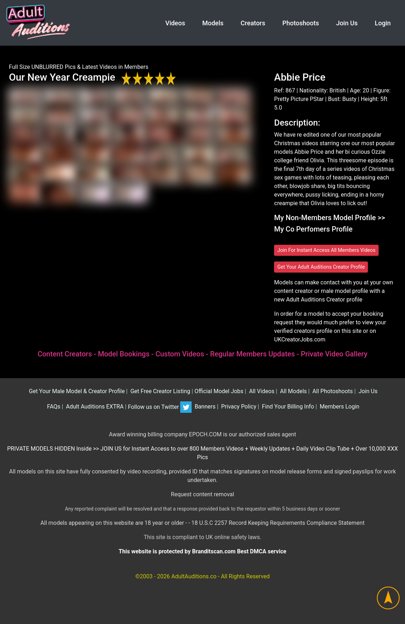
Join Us (347, 23)
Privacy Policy (238, 407)
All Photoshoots (332, 391)
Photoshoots (300, 23)
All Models (293, 391)
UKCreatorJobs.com (299, 339)
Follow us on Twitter (160, 407)
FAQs (53, 407)
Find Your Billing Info (287, 407)
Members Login (338, 407)
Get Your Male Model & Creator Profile (76, 391)
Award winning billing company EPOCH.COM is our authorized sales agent (202, 434)
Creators (253, 23)
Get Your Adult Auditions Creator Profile (321, 267)
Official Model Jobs (218, 391)
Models (213, 23)
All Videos (261, 391)
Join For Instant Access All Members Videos (326, 250)
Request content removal (202, 494)
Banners (204, 407)
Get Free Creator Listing (159, 391)
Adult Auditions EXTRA (94, 407)
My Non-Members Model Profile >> (329, 217)
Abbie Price (299, 77)
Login (383, 23)
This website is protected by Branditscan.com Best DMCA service (203, 551)
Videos (175, 23)
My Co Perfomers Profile (313, 229)
